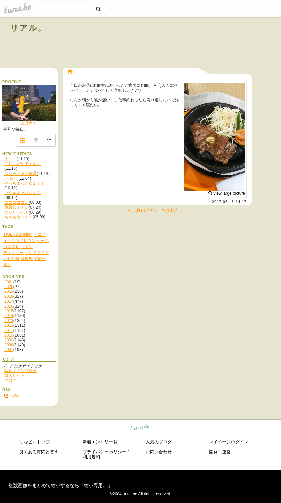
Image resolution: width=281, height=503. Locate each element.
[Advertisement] (194, 43)
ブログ (10, 380)
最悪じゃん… (16, 207)
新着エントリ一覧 (100, 441)
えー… (10, 159)
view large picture (226, 193)
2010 (8, 335)
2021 (8, 282)
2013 (8, 320)
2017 (8, 301)
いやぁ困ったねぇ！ (22, 192)
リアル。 (28, 27)
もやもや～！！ (18, 217)
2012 (8, 325)
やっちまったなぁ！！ (24, 183)
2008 (8, 345)
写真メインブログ (20, 370)
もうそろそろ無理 (20, 173)
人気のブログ (159, 441)
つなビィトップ (34, 441)
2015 (8, 311)
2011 (8, 330)
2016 (8, 306)
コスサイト (14, 375)
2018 (8, 296)
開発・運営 (220, 451)
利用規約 (91, 456)
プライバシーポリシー (104, 451)
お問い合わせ (159, 451)
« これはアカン (143, 210)
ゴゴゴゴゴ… (16, 202)
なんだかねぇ (16, 212)
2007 (8, 349)
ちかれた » (172, 210)
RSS (11, 395)
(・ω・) (11, 178)
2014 (8, 315)
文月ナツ (29, 123)
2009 (8, 340)
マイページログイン (228, 441)
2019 (8, 291)
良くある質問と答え (39, 451)
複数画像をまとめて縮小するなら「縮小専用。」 (60, 485)
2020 (8, 286)
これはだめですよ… (22, 163)
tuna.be (140, 428)
